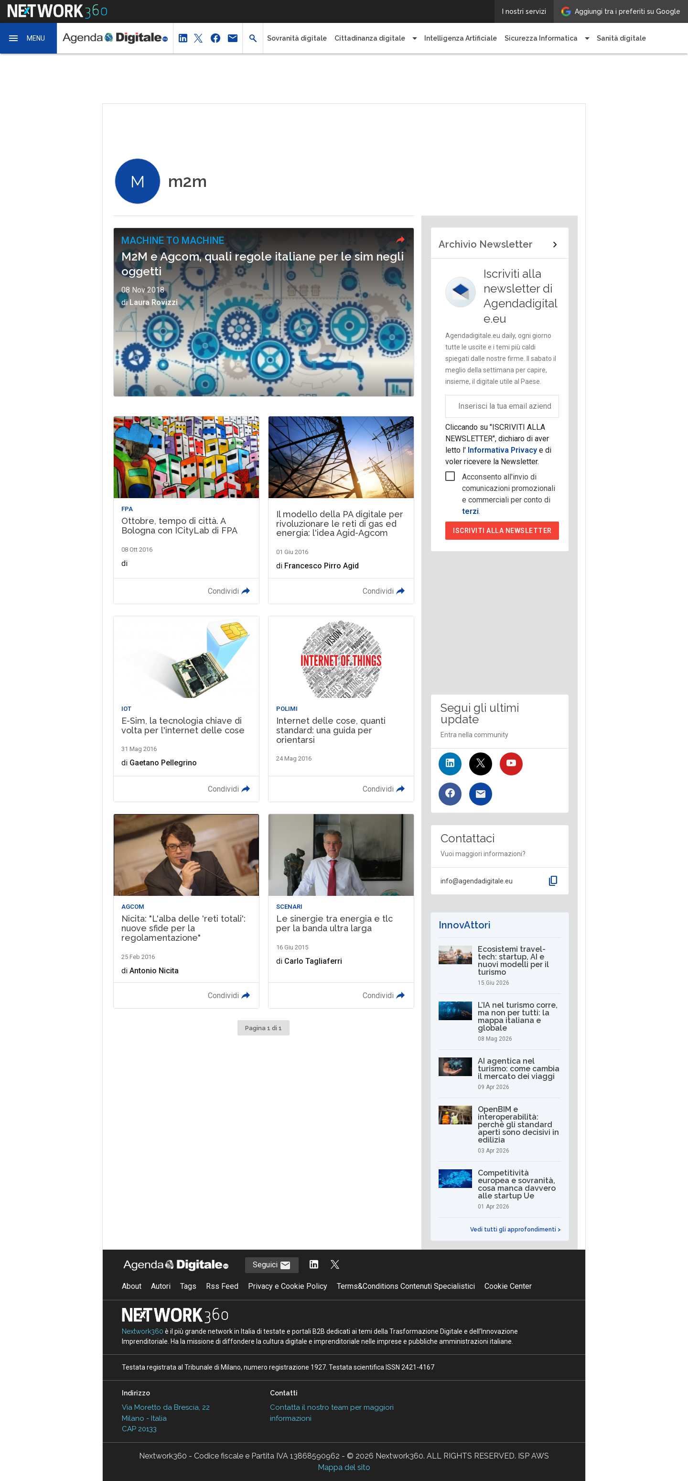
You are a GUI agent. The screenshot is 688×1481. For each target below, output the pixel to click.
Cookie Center (508, 1286)
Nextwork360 (142, 1331)
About (131, 1286)
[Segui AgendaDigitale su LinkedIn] (314, 1265)
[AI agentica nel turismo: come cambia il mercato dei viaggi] (499, 1073)
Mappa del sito (344, 1467)
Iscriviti (502, 530)
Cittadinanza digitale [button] (369, 38)
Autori (161, 1286)
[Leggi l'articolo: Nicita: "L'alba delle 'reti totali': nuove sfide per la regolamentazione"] (186, 911)
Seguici (272, 1265)
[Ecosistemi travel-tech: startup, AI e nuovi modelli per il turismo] (499, 966)
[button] (28, 38)
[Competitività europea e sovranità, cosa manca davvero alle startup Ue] (499, 1189)
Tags (188, 1286)
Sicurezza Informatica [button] (541, 38)
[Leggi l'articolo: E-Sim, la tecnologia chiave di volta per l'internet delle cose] (186, 709)
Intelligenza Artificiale (460, 38)
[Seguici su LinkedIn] (450, 763)
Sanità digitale (621, 38)
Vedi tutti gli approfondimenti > (515, 1229)
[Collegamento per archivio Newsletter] (499, 244)
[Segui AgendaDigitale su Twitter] (335, 1265)
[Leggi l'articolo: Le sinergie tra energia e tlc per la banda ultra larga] (341, 911)
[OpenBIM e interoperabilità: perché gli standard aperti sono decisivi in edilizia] (499, 1130)
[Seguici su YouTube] (511, 763)
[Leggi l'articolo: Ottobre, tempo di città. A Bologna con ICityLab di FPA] (186, 510)
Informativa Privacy (502, 450)
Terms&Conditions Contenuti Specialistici (406, 1286)
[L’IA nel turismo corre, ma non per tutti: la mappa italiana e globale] (499, 1022)
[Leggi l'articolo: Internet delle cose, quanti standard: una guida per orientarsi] (341, 709)
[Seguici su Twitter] (480, 763)
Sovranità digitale (297, 38)
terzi (470, 511)
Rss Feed (222, 1286)
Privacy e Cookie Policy (287, 1286)
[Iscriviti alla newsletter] (480, 794)
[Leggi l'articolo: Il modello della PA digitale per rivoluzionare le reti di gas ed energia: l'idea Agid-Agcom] (341, 510)
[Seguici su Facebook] (450, 794)
